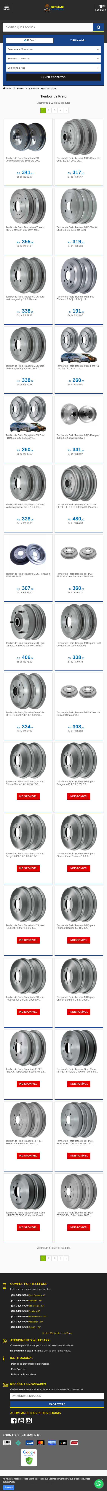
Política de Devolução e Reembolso (30, 1363)
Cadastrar (57, 1404)
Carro (29, 40)
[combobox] (53, 49)
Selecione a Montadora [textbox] (20, 49)
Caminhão (77, 40)
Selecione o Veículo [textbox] (18, 58)
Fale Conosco (18, 1369)
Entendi (8, 1487)
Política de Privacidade (23, 1374)
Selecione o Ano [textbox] (16, 67)
